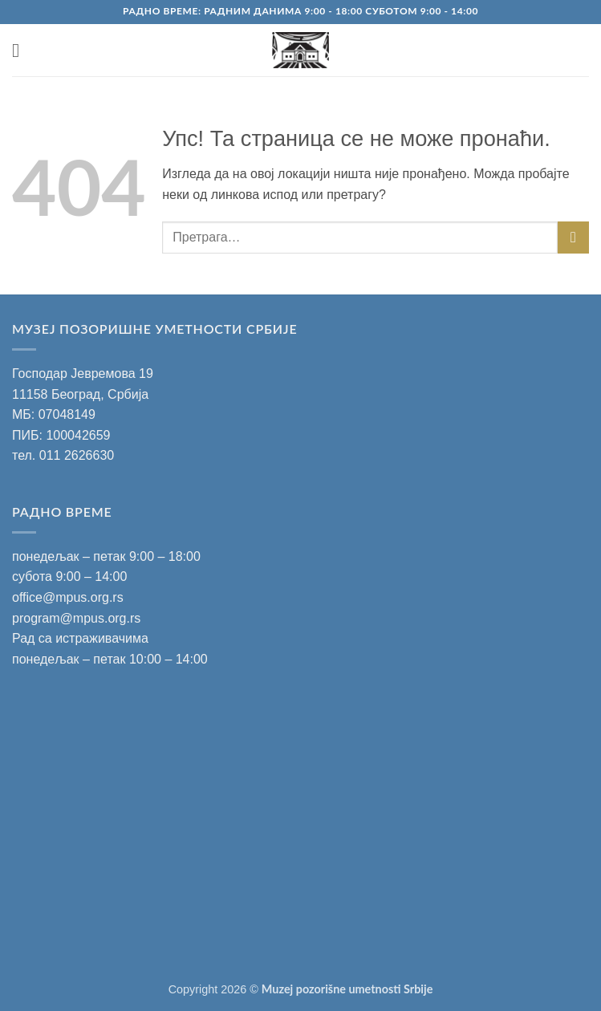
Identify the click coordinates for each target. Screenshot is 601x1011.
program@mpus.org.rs (76, 618)
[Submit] (573, 237)
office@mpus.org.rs (68, 597)
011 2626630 (76, 455)
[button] (21, 50)
